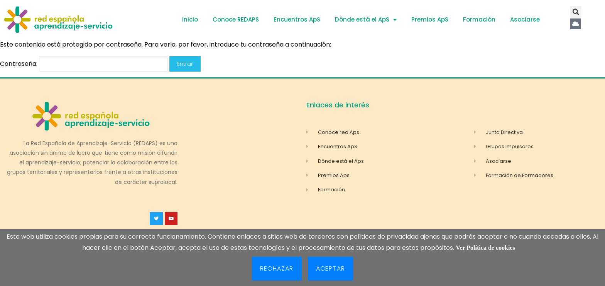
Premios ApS (429, 19)
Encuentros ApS (297, 19)
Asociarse (525, 19)
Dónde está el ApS (366, 20)
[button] (575, 12)
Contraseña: (84, 63)
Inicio (190, 19)
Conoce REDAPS (236, 19)
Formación (479, 19)
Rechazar (277, 268)
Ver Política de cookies (485, 247)
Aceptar (330, 268)
